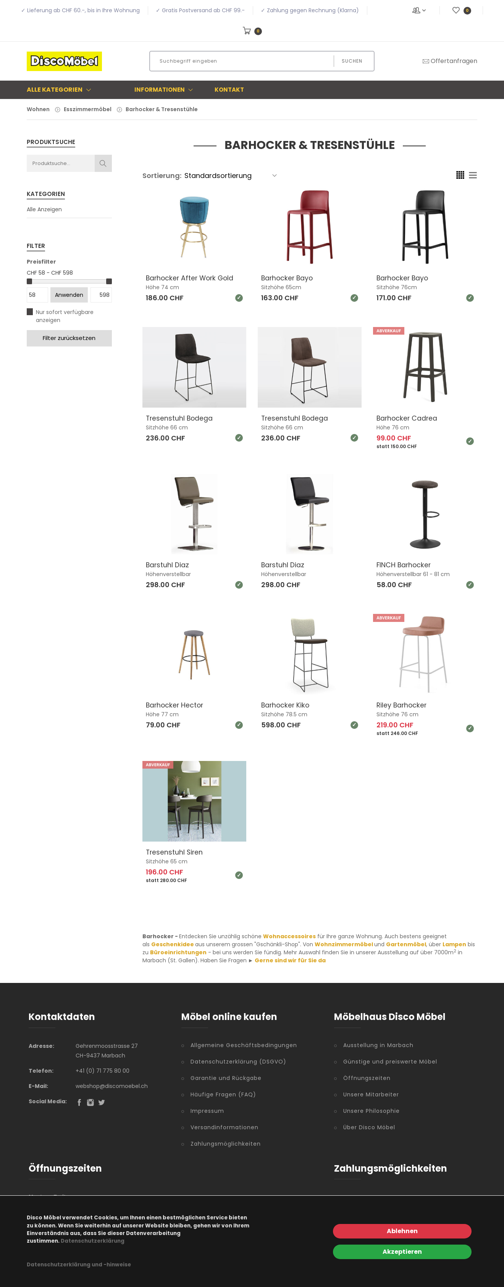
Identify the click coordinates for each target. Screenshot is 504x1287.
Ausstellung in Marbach (378, 1044)
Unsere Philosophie (371, 1110)
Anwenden (69, 295)
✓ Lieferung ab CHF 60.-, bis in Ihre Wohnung (80, 10)
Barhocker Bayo (288, 278)
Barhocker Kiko (286, 704)
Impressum (207, 1110)
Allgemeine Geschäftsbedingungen (244, 1044)
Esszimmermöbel (87, 109)
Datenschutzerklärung (92, 1241)
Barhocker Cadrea (407, 418)
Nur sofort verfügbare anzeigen (65, 316)
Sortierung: (161, 175)
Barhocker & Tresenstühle (162, 109)
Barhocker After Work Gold (191, 278)
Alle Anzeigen (44, 209)
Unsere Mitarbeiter (371, 1094)
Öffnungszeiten (367, 1077)
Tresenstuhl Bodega (180, 418)
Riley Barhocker (402, 704)
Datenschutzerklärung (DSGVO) (238, 1061)
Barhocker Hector (175, 704)
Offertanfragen (449, 61)
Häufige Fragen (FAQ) (223, 1094)
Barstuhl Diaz (168, 565)
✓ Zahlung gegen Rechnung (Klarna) (310, 10)
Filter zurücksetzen (69, 338)
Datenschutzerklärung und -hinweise (79, 1264)
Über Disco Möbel (369, 1126)
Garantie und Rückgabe (226, 1077)
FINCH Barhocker (404, 565)
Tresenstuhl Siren (175, 851)
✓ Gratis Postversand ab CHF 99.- (200, 10)
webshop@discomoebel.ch (112, 1085)
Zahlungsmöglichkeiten (226, 1143)
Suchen (352, 61)
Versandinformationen (224, 1126)
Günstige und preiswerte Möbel (390, 1061)
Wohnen (38, 109)
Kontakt (229, 90)
